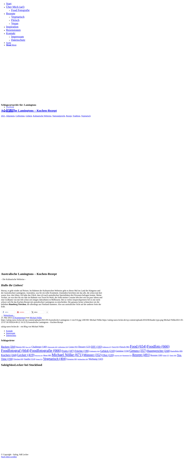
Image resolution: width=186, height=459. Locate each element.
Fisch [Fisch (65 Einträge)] (115, 347)
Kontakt (9, 331)
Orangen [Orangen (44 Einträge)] (118, 355)
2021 (3, 116)
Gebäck (29, 116)
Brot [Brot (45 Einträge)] (28, 347)
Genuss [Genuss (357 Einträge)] (138, 350)
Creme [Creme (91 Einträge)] (73, 347)
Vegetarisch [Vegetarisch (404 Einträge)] (54, 359)
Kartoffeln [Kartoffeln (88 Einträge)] (177, 351)
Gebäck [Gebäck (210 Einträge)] (107, 350)
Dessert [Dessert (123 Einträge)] (84, 347)
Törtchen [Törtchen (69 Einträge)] (18, 359)
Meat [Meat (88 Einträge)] (47, 355)
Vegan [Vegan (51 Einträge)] (39, 359)
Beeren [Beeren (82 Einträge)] (20, 347)
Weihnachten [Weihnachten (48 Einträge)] (83, 359)
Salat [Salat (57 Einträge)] (166, 355)
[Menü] (11, 45)
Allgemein (10, 116)
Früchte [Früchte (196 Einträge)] (82, 350)
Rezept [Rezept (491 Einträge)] (141, 355)
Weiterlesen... (9, 315)
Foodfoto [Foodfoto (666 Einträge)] (158, 346)
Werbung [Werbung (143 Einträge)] (95, 359)
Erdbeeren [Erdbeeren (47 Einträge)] (107, 347)
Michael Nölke (36, 318)
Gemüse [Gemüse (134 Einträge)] (122, 351)
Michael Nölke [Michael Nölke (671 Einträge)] (67, 355)
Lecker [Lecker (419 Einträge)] (25, 355)
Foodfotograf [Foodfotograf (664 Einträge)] (15, 350)
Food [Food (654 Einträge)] (138, 346)
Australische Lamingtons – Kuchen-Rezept (29, 110)
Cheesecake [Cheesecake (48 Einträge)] (52, 347)
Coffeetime (20, 116)
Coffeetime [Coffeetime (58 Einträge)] (63, 347)
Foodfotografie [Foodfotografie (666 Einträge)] (45, 350)
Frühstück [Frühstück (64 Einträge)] (95, 351)
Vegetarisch (86, 116)
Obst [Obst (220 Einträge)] (108, 355)
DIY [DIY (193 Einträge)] (96, 346)
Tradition (76, 116)
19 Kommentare (19, 318)
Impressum (10, 333)
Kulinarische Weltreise (42, 116)
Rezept (69, 116)
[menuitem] (95, 3)
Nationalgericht (58, 116)
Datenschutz (11, 335)
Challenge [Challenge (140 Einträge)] (39, 346)
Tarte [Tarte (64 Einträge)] (173, 355)
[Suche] (8, 43)
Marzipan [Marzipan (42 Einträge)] (39, 355)
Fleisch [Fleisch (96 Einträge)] (124, 347)
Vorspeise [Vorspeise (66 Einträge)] (72, 359)
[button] (8, 312)
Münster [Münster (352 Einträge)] (92, 355)
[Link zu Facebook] (10, 107)
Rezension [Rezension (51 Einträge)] (127, 355)
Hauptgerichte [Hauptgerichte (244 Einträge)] (158, 350)
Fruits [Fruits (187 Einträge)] (68, 350)
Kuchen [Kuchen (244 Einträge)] (9, 355)
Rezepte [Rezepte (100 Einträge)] (156, 355)
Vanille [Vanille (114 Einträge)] (29, 359)
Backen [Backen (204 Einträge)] (8, 346)
